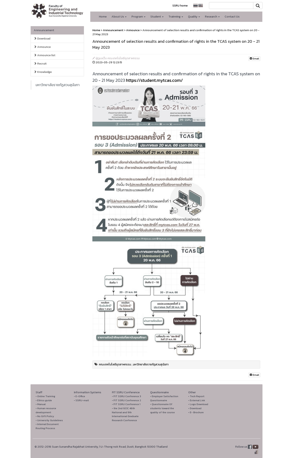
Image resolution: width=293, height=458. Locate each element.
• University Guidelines (49, 420)
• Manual (41, 404)
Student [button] (157, 16)
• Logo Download (198, 404)
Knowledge (43, 72)
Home (103, 16)
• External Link (196, 400)
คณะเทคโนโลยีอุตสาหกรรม (115, 364)
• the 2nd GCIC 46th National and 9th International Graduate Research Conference (125, 414)
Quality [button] (194, 16)
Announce (42, 47)
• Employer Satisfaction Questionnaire (164, 398)
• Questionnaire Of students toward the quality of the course (162, 408)
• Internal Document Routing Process (47, 426)
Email (254, 58)
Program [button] (138, 16)
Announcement (44, 30)
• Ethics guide (44, 400)
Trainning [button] (175, 16)
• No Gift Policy (45, 416)
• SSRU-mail (81, 400)
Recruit (40, 63)
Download (42, 38)
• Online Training (45, 396)
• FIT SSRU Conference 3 (126, 396)
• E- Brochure (196, 412)
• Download (194, 408)
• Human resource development (46, 410)
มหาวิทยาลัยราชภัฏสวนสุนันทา (58, 85)
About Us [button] (119, 16)
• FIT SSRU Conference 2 (126, 400)
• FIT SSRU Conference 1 (126, 404)
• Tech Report (196, 396)
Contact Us (232, 16)
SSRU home (180, 5)
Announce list (44, 55)
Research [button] (212, 16)
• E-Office (79, 396)
